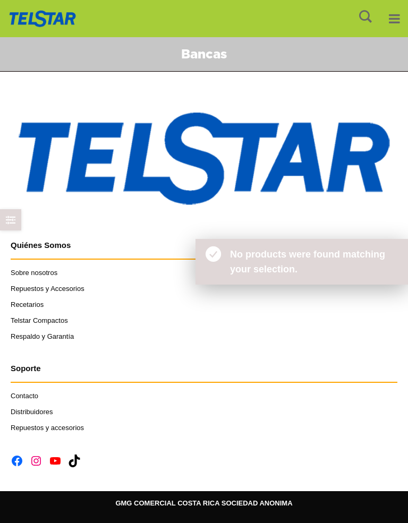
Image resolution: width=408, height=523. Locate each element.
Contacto (25, 396)
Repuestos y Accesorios (47, 289)
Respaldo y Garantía (42, 336)
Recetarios (27, 304)
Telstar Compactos (39, 320)
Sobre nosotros (34, 273)
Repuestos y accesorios (47, 428)
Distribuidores (32, 412)
